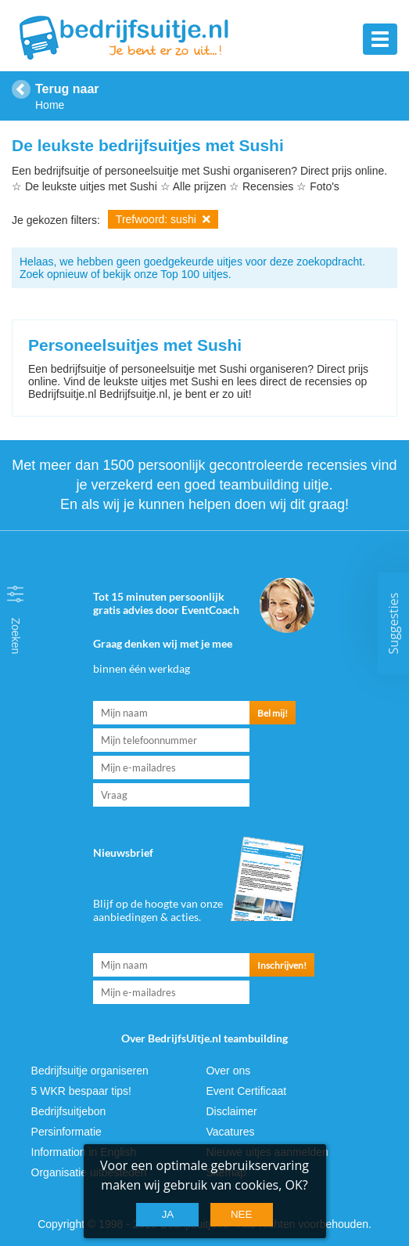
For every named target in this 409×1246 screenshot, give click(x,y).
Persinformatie (66, 1131)
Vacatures (230, 1131)
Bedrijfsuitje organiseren (90, 1070)
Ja (168, 1214)
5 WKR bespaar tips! (81, 1091)
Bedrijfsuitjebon (68, 1111)
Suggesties (393, 623)
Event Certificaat (246, 1091)
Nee (241, 1214)
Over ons (228, 1070)
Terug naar (67, 89)
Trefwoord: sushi (163, 219)
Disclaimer (231, 1111)
